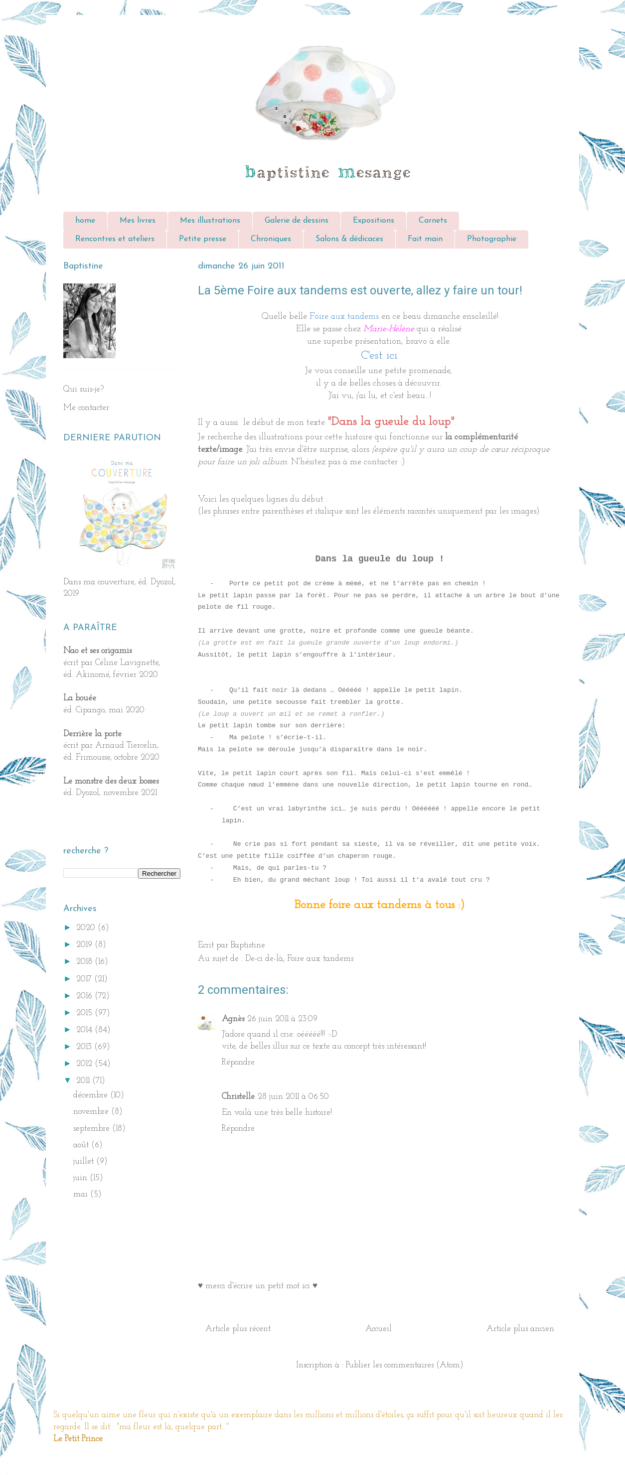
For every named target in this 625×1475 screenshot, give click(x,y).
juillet (84, 1161)
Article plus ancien (520, 1329)
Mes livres (138, 221)
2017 (85, 979)
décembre (91, 1095)
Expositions (373, 221)
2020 (87, 928)
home (85, 221)
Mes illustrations (210, 221)
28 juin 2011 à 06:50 (293, 1096)
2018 (85, 961)
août (82, 1145)
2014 (85, 1030)
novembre (92, 1111)
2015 (85, 1013)
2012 (85, 1064)
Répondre (238, 1062)
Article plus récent (238, 1329)
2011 (84, 1080)
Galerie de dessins (296, 221)
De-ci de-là (264, 958)
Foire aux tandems (320, 958)
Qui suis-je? (83, 389)
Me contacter (86, 407)
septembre (92, 1128)
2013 (85, 1047)
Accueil (378, 1329)
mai (81, 1194)
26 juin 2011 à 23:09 (282, 1019)
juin (81, 1178)
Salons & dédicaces (349, 239)
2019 (85, 944)
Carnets (433, 221)
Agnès (233, 1019)
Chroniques (271, 239)
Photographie (491, 239)
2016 (85, 996)
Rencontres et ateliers (115, 239)
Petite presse (202, 239)
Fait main (425, 239)
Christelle (238, 1096)
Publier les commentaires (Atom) (405, 1365)
